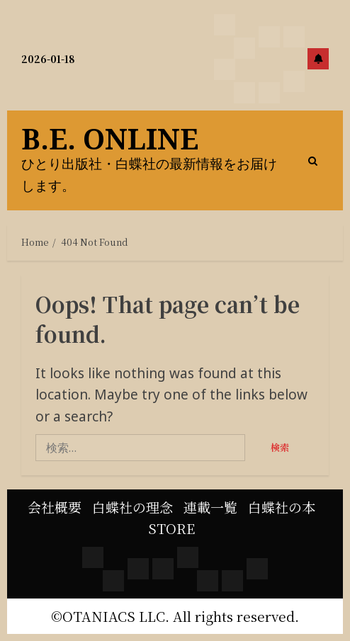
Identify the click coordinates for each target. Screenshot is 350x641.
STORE (171, 528)
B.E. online (109, 138)
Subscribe (318, 58)
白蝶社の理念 (132, 506)
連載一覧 (210, 506)
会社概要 (54, 506)
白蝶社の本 (281, 506)
